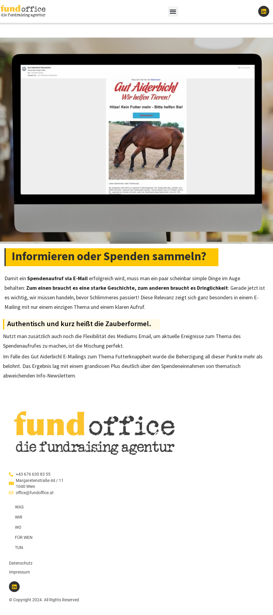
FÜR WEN (24, 537)
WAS (19, 507)
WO (18, 527)
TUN (19, 547)
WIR (18, 517)
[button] (173, 11)
